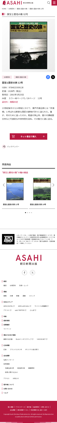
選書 (24, 296)
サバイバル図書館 (41, 306)
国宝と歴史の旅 (22, 9)
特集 (5, 316)
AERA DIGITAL (8, 306)
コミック (32, 296)
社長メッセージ (9, 360)
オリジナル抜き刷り (32, 349)
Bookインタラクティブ (24, 339)
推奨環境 (36, 407)
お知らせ (16, 378)
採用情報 (7, 364)
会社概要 (7, 355)
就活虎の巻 (21, 368)
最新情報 (7, 320)
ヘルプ (6, 393)
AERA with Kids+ (23, 306)
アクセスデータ (20, 407)
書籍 (5, 291)
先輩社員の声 (9, 368)
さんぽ (32, 310)
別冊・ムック (23, 285)
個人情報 (10, 407)
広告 (5, 349)
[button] (25, 212)
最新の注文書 (8, 339)
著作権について (9, 384)
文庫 (11, 296)
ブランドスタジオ (16, 349)
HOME (4, 9)
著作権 (29, 407)
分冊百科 (11, 9)
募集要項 (31, 368)
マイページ (7, 329)
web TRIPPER (19, 310)
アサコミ (7, 310)
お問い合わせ (8, 389)
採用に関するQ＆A (11, 372)
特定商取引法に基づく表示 (39, 410)
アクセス (6, 378)
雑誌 (5, 281)
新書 (17, 296)
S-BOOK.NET (41, 339)
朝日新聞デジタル (23, 410)
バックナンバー (13, 146)
